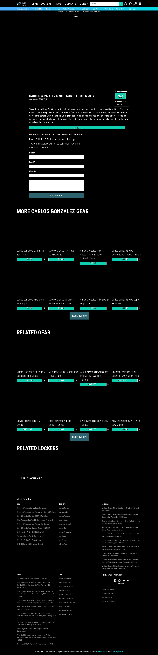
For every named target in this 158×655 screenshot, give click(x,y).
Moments (70, 4)
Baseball (80, 134)
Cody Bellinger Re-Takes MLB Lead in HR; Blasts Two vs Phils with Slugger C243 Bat (121, 541)
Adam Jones (63, 520)
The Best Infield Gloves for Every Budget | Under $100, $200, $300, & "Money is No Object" (36, 623)
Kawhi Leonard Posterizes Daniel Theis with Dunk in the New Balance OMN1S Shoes (120, 548)
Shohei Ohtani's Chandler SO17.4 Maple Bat (32, 516)
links (87, 11)
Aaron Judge (121, 9)
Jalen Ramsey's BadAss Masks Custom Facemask (35, 520)
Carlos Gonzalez (45, 134)
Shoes (72, 134)
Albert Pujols (63, 544)
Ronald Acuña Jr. (23, 9)
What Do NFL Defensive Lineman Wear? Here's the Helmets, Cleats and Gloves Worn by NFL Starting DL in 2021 (36, 615)
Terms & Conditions (109, 601)
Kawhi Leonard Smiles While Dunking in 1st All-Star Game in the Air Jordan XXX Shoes (120, 516)
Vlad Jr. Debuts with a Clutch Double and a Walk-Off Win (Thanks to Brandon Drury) (120, 535)
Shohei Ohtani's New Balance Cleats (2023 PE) (33, 528)
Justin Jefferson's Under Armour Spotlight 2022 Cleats (36, 512)
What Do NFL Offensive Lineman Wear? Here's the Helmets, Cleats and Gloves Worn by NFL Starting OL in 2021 (36, 594)
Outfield (33, 134)
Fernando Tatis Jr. (53, 9)
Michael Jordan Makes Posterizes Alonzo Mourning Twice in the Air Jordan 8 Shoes (120, 567)
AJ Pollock (63, 540)
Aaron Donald (64, 508)
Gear (35, 4)
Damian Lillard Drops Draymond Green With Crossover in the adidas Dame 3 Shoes (121, 522)
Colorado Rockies (61, 134)
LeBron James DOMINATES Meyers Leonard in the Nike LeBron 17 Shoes (120, 554)
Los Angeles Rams (66, 587)
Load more (79, 316)
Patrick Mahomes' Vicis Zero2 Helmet (30, 536)
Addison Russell (65, 524)
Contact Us (101, 652)
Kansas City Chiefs (66, 598)
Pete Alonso (96, 9)
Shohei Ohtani (37, 9)
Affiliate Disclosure (108, 593)
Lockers (46, 4)
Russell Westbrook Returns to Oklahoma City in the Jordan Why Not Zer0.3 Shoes (120, 528)
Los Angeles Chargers (67, 603)
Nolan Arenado (68, 9)
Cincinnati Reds (64, 590)
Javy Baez (109, 9)
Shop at (93, 384)
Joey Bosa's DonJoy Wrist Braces (29, 540)
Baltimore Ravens (65, 614)
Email (32, 162)
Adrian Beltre (63, 528)
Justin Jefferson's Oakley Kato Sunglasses (32, 508)
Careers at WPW (108, 590)
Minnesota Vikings (65, 579)
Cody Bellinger (83, 9)
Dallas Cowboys (65, 595)
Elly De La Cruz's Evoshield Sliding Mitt (30, 532)
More (82, 4)
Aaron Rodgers (64, 516)
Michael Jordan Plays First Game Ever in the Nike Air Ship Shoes (120, 509)
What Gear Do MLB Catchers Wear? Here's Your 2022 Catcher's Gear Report (36, 608)
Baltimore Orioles (65, 610)
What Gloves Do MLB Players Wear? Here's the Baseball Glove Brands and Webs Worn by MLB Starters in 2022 (33, 585)
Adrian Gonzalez (65, 532)
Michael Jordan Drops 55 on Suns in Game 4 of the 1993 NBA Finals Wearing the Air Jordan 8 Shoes (120, 561)
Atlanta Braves (64, 606)
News (58, 4)
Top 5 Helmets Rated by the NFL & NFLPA (32, 579)
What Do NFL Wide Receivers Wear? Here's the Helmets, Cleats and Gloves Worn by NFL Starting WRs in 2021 (36, 637)
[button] (140, 3)
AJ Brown (62, 536)
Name (32, 153)
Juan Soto (132, 9)
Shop (77, 127)
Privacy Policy (107, 597)
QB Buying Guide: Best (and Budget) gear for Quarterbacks (32, 630)
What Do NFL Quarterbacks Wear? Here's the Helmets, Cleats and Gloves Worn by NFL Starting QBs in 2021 (36, 601)
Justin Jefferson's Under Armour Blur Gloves (33, 524)
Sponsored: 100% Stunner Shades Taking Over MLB (35, 644)
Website (32, 171)
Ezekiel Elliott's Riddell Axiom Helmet (30, 544)
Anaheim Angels (65, 583)
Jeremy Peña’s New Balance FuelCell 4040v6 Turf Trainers (94, 375)
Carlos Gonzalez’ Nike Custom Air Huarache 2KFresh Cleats (91, 254)
